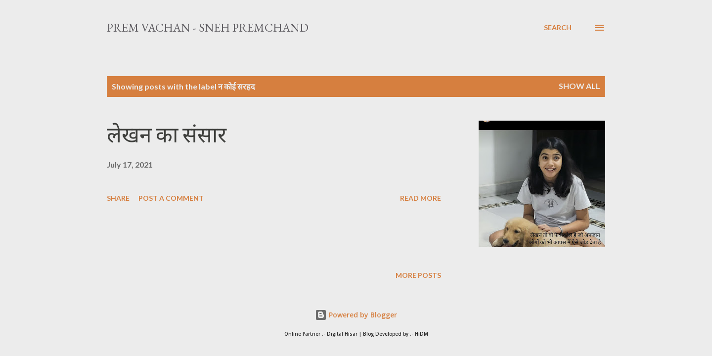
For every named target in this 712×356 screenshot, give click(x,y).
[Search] (558, 28)
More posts (418, 275)
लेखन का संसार (166, 135)
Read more (420, 198)
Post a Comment (171, 198)
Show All (579, 85)
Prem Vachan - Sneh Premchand (208, 27)
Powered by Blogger (356, 314)
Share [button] (118, 198)
